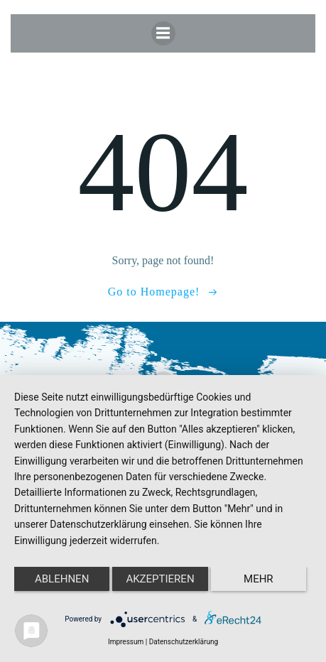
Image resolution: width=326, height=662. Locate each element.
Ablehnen (62, 579)
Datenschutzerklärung (183, 642)
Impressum (125, 642)
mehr (258, 579)
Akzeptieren (160, 579)
